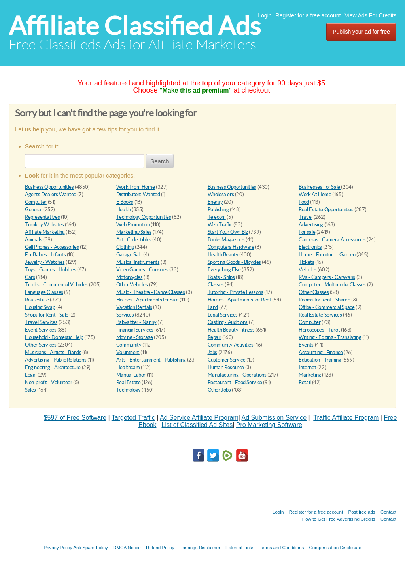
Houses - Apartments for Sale (147, 300)
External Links (239, 547)
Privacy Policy (58, 547)
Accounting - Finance (321, 352)
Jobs (212, 352)
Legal (30, 375)
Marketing (310, 375)
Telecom (217, 217)
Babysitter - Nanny (136, 322)
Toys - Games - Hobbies (50, 270)
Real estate (37, 300)
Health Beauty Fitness (231, 330)
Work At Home (315, 194)
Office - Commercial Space (326, 307)
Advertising (311, 224)
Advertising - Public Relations (55, 360)
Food (304, 202)
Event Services (41, 330)
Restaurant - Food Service (235, 382)
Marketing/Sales (133, 232)
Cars (30, 277)
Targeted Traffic (133, 417)
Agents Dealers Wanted (51, 194)
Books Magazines (226, 240)
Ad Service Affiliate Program (199, 417)
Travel (305, 217)
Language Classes (44, 292)
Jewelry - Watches (44, 262)
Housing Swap (40, 307)
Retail (305, 382)
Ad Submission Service (274, 417)
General (33, 209)
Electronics (310, 247)
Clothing (125, 247)
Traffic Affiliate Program (346, 417)
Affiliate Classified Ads (135, 25)
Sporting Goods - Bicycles (234, 262)
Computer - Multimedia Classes (332, 285)
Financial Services (134, 330)
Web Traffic (220, 224)
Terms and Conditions (281, 547)
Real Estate (128, 382)
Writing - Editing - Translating (330, 337)
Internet (307, 367)
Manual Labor (131, 375)
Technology (128, 390)
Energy (215, 202)
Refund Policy (160, 547)
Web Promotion (133, 224)
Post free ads (361, 511)
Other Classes (314, 292)
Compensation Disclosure (335, 547)
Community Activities (231, 345)
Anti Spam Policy (90, 547)
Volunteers (128, 352)
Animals (33, 240)
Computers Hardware (231, 247)
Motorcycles (129, 277)
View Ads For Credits (370, 15)
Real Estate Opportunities (326, 209)
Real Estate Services (320, 315)
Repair (214, 337)
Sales (30, 390)
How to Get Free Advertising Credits (338, 518)
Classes (216, 285)
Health (123, 209)
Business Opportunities (49, 187)
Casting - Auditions (228, 322)
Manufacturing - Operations (237, 375)
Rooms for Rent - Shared (324, 300)
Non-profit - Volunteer (48, 382)
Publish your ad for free (361, 31)
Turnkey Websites (44, 224)
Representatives (42, 217)
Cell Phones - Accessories (52, 247)
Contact (388, 511)
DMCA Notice (127, 547)
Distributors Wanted (138, 194)
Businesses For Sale (320, 187)
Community (129, 345)
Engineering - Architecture (53, 367)
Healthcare (128, 367)
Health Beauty (223, 255)
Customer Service (227, 360)
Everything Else (224, 270)
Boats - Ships (221, 277)
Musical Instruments (138, 262)
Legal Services (223, 315)
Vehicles (307, 270)
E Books (124, 202)
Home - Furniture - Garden (327, 255)
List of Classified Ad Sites (197, 424)
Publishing (218, 209)
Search (159, 161)
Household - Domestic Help (54, 337)
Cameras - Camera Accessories (332, 240)
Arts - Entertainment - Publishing (151, 360)
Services (125, 315)
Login (264, 15)
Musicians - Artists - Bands (53, 352)
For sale (307, 232)
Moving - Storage (134, 337)
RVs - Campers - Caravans (327, 277)
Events (306, 345)
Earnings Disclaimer (200, 547)
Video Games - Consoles (142, 270)
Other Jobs (219, 390)
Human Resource (226, 367)
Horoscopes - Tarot (319, 330)
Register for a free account (308, 15)
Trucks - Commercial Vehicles (56, 285)
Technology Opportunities (143, 217)
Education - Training (320, 360)
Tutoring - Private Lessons (235, 292)
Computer (36, 202)
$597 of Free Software (75, 417)
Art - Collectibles (133, 240)
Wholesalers (221, 194)
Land (213, 307)
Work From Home (135, 187)
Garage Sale (129, 255)
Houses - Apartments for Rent (239, 300)
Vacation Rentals (134, 307)
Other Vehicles (132, 285)
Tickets (306, 262)
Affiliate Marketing (45, 232)
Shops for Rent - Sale (46, 315)
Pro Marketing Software (269, 424)
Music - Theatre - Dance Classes (150, 292)
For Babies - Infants (45, 255)
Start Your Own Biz (228, 232)
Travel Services (41, 322)
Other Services (41, 345)
